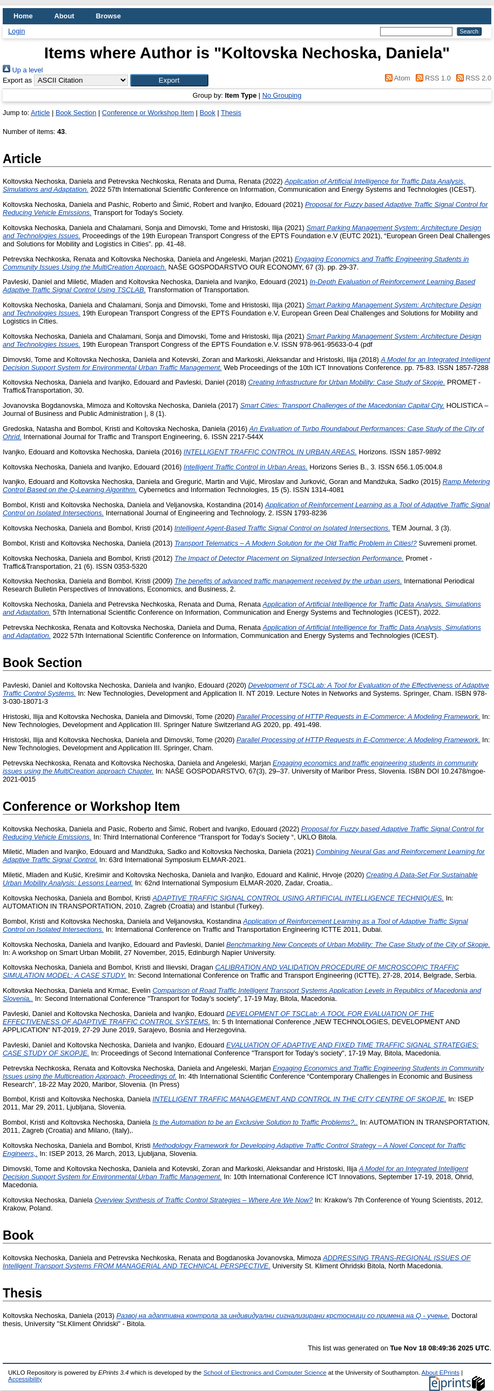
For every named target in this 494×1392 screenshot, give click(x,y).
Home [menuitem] (23, 16)
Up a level (23, 70)
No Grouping (282, 95)
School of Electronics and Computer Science (265, 1372)
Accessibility (25, 1379)
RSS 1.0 (431, 78)
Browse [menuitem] (108, 16)
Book (207, 113)
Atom (396, 78)
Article (40, 113)
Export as (17, 80)
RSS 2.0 (471, 78)
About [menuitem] (65, 16)
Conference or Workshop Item (148, 113)
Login (16, 31)
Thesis (231, 113)
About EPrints (440, 1372)
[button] (169, 80)
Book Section (76, 113)
